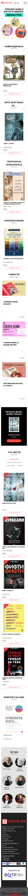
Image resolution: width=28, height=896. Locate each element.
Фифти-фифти (7, 590)
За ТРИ (4, 833)
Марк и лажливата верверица (10, 85)
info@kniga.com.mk (11, 831)
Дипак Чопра (7, 206)
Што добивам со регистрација (10, 849)
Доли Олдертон (6, 638)
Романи (20, 465)
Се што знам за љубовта (11, 634)
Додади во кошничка (14, 93)
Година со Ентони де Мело (13, 258)
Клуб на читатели (6, 837)
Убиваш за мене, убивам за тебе (12, 678)
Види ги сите (14, 454)
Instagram (7, 860)
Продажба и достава (7, 840)
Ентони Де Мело (8, 262)
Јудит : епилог (8, 143)
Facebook (7, 858)
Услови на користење (7, 847)
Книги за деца (11, 465)
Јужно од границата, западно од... (13, 547)
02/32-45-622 (11, 828)
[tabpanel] (14, 22)
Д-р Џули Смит (7, 739)
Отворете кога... (7, 735)
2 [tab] (26, 8)
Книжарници (5, 835)
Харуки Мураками (7, 550)
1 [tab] (23, 8)
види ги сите (14, 48)
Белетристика (14, 459)
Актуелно (5, 297)
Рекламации (5, 838)
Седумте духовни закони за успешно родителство (14, 203)
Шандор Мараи (7, 147)
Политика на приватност (8, 851)
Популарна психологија (14, 462)
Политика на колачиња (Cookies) (10, 853)
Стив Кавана (5, 594)
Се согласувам (14, 894)
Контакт (4, 845)
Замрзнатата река (9, 503)
